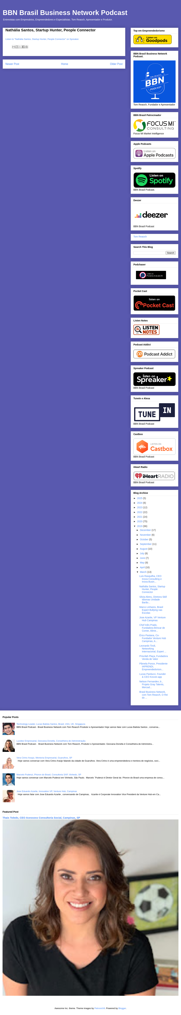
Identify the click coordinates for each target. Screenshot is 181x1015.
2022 (140, 512)
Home (64, 64)
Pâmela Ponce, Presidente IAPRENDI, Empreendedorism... (153, 666)
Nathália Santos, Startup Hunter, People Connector (152, 589)
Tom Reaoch (140, 236)
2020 (140, 521)
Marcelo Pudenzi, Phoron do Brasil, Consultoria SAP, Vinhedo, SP (48, 774)
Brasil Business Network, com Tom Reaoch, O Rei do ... (153, 695)
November (145, 534)
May (142, 562)
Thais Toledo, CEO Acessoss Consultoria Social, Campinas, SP (41, 817)
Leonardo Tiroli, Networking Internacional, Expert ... (152, 648)
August (144, 548)
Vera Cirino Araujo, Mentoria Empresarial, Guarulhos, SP (44, 757)
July (142, 553)
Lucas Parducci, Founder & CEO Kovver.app (152, 675)
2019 (140, 526)
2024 (140, 502)
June (143, 558)
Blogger (122, 1008)
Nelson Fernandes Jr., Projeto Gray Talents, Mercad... (151, 684)
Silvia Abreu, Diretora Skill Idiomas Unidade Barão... (153, 599)
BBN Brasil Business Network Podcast (65, 12)
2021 (140, 516)
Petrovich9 (99, 1008)
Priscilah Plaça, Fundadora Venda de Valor (153, 657)
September (146, 544)
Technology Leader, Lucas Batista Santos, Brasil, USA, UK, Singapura (50, 724)
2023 (140, 507)
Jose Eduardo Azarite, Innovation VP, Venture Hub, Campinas (46, 791)
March (143, 572)
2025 (140, 498)
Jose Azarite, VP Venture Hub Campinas (152, 619)
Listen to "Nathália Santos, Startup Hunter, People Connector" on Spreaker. (42, 39)
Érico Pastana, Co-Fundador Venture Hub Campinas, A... (152, 638)
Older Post (116, 64)
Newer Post (12, 64)
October (144, 539)
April (142, 567)
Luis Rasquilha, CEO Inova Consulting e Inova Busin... (150, 579)
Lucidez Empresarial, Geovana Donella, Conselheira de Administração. (51, 741)
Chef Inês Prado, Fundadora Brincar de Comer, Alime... (152, 628)
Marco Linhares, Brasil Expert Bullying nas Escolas (151, 610)
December (145, 530)
